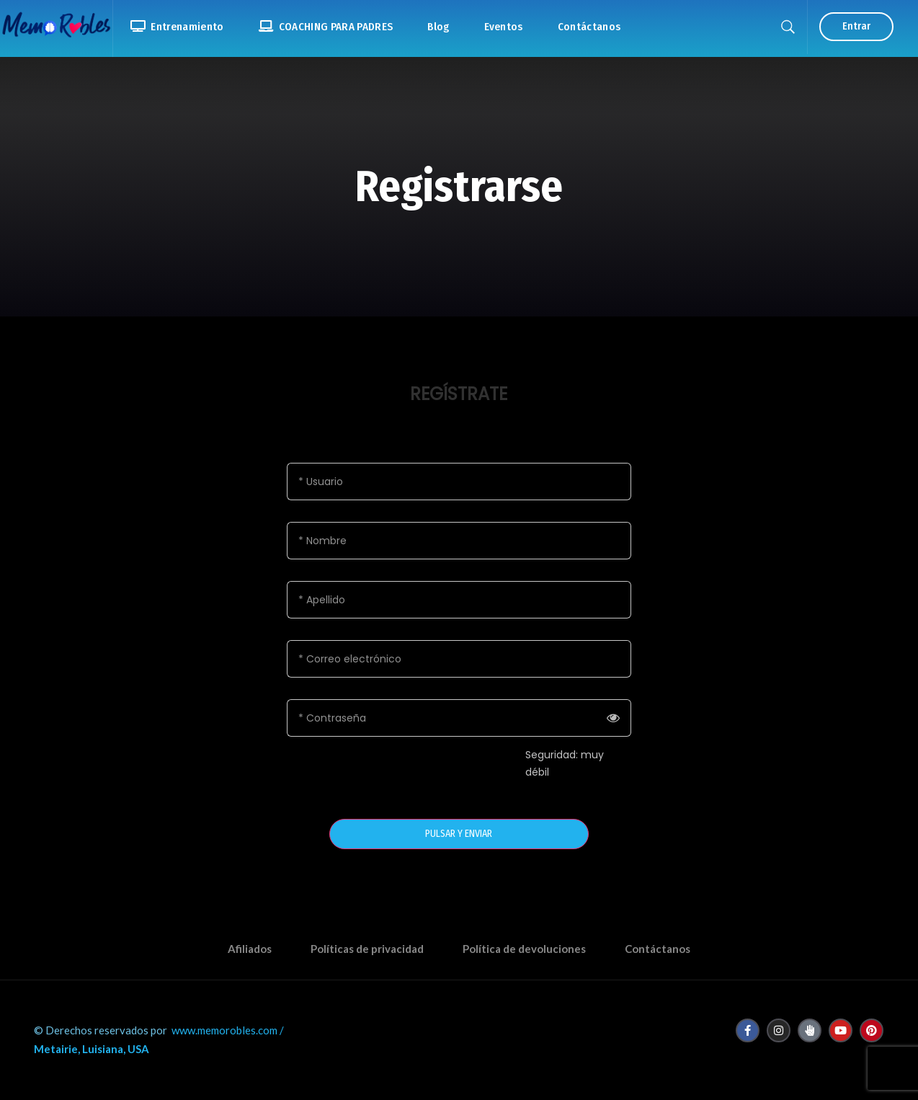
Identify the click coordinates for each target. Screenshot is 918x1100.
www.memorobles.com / (227, 1030)
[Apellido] (459, 599)
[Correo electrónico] (459, 659)
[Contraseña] (459, 718)
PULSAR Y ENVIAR (458, 834)
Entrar (856, 26)
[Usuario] (459, 481)
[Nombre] (459, 540)
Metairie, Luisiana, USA (91, 1048)
